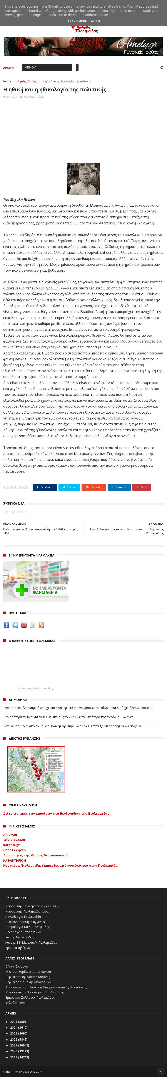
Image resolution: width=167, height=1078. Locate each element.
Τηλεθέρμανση (16, 1003)
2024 (14, 1028)
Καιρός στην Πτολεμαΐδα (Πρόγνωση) (32, 907)
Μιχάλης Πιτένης (27, 82)
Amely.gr (10, 835)
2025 (14, 1022)
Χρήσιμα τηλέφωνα (18, 948)
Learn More (77, 21)
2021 (14, 1046)
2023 (14, 1034)
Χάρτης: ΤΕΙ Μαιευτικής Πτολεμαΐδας (31, 943)
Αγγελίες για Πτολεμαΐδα (23, 917)
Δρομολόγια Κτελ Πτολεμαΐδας (27, 928)
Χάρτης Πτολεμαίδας (19, 938)
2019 (14, 1058)
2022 (14, 1040)
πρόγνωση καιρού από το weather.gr (36, 689)
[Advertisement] (83, 130)
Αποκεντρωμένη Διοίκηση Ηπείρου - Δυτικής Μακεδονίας (46, 988)
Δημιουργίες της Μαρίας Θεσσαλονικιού (35, 856)
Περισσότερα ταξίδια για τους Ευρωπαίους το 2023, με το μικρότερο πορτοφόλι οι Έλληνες (68, 717)
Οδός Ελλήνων (14, 851)
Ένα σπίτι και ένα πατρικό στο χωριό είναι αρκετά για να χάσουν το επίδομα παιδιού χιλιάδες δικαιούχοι (77, 708)
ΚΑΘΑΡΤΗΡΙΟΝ (14, 861)
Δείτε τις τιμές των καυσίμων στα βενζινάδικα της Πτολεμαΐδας (56, 814)
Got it (95, 21)
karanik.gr (11, 846)
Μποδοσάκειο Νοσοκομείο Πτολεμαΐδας (34, 993)
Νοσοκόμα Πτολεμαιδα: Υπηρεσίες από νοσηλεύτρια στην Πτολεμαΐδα (60, 866)
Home (7, 82)
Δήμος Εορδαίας (16, 967)
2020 (14, 1052)
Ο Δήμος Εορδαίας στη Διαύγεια (28, 972)
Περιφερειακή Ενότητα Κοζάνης (27, 978)
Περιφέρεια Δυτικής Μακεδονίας (28, 983)
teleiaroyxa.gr (14, 840)
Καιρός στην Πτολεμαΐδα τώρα (26, 912)
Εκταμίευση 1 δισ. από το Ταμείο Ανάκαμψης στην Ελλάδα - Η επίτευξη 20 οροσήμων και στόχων (72, 727)
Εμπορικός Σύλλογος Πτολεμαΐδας (30, 998)
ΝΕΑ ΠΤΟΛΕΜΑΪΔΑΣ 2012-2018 (24, 1072)
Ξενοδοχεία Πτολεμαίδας (23, 933)
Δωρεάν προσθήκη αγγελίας (25, 922)
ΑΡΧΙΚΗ (8, 68)
